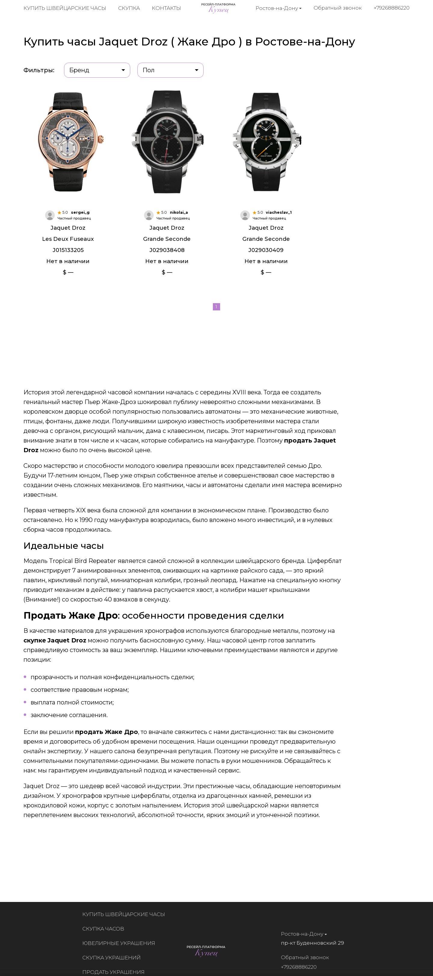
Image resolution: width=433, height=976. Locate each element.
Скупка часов (105, 929)
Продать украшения (115, 972)
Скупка (129, 9)
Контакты (166, 9)
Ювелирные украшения (120, 943)
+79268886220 (392, 9)
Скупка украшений (113, 958)
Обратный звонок (338, 9)
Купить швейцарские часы (64, 9)
